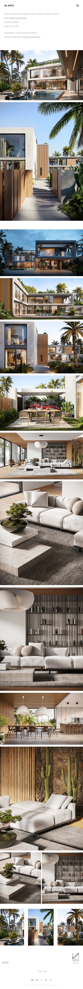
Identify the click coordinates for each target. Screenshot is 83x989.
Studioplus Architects (18, 18)
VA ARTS (9, 5)
